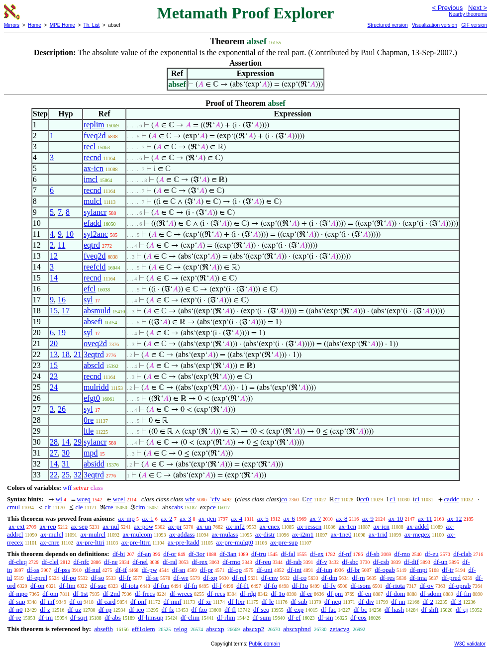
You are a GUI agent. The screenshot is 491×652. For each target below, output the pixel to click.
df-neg (332, 601)
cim (140, 507)
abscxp (215, 629)
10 (70, 234)
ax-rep (47, 526)
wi (59, 499)
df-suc (98, 585)
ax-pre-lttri (90, 542)
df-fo (270, 585)
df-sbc (350, 561)
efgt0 (92, 398)
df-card (106, 601)
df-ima (418, 577)
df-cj (462, 609)
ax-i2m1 (302, 534)
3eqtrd (94, 354)
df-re (14, 617)
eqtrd (92, 245)
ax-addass (182, 534)
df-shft (430, 609)
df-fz (168, 609)
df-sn (179, 569)
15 (54, 310)
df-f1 (242, 585)
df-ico (136, 609)
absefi (93, 321)
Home (34, 25)
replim (94, 124)
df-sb (373, 554)
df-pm (335, 593)
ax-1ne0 (341, 534)
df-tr (448, 569)
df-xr (204, 601)
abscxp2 (254, 629)
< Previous (447, 7)
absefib (103, 629)
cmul (13, 507)
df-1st (80, 593)
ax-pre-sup (284, 542)
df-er (305, 593)
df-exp (295, 609)
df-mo (402, 554)
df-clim (190, 617)
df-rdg (248, 593)
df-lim (67, 585)
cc (309, 499)
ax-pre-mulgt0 (234, 542)
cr (336, 499)
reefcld (94, 267)
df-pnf (138, 601)
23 (54, 376)
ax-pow (143, 526)
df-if (121, 569)
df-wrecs (181, 593)
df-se (152, 577)
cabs (177, 507)
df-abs (112, 617)
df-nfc (81, 561)
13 (54, 354)
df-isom (361, 585)
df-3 (456, 601)
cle (79, 507)
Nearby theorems (468, 14)
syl (88, 299)
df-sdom (430, 593)
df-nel (140, 561)
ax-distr (265, 534)
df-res (387, 577)
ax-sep (79, 526)
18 (66, 354)
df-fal (288, 554)
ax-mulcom (137, 534)
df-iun (324, 569)
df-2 (427, 601)
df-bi (118, 554)
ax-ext (16, 526)
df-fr (125, 577)
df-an (144, 554)
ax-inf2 (235, 526)
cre (109, 507)
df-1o (278, 593)
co (284, 499)
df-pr (206, 569)
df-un (440, 561)
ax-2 (166, 518)
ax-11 (425, 518)
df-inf (47, 601)
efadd (92, 223)
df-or (169, 554)
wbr (190, 499)
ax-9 (368, 518)
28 (54, 442)
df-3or (197, 554)
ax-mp (126, 518)
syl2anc (96, 234)
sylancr (95, 212)
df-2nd (111, 593)
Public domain (264, 644)
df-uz (74, 609)
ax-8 (341, 518)
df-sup (16, 601)
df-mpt (418, 569)
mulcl (92, 201)
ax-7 (315, 518)
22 (54, 474)
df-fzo (199, 609)
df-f (217, 585)
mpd (91, 453)
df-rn (358, 577)
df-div (366, 601)
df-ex (316, 554)
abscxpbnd (297, 629)
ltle (89, 431)
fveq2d (94, 135)
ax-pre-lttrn (136, 542)
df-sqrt (79, 617)
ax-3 (185, 518)
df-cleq (17, 561)
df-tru (258, 554)
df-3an (227, 554)
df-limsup (151, 617)
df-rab (294, 561)
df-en (364, 593)
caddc (451, 499)
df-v (321, 561)
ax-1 (148, 518)
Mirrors (11, 25)
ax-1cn (347, 526)
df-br (353, 569)
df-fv (329, 585)
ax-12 (454, 518)
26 (62, 409)
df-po (69, 577)
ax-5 (263, 518)
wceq (84, 499)
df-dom (395, 593)
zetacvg (340, 629)
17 (66, 310)
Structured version (387, 25)
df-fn (190, 585)
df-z (45, 609)
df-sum (261, 617)
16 (62, 299)
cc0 (364, 499)
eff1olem (143, 629)
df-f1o (300, 585)
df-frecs (145, 593)
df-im (45, 617)
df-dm (329, 577)
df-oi (76, 601)
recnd (92, 157)
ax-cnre (49, 542)
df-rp (104, 609)
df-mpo (17, 593)
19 (62, 332)
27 (54, 453)
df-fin (463, 593)
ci (417, 499)
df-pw (149, 569)
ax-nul (110, 526)
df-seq (261, 609)
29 (78, 442)
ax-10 (396, 518)
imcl (91, 179)
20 (54, 343)
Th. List (92, 25)
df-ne (110, 561)
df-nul (92, 569)
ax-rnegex (417, 534)
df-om (50, 593)
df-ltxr (236, 601)
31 (66, 464)
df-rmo (231, 561)
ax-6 (289, 518)
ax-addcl (417, 526)
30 (66, 453)
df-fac (328, 609)
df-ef (294, 617)
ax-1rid (378, 534)
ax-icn (93, 168)
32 (78, 474)
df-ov (427, 585)
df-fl (230, 609)
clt (47, 507)
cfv (216, 499)
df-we (180, 577)
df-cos (358, 617)
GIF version (474, 25)
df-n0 (15, 609)
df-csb (381, 561)
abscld (94, 365)
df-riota (395, 585)
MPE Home (62, 25)
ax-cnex (270, 526)
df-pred (451, 577)
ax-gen (207, 518)
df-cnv (269, 577)
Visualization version (434, 25)
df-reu (263, 561)
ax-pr (175, 526)
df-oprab (460, 585)
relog (181, 629)
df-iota (130, 585)
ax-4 (236, 518)
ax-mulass (225, 534)
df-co (299, 577)
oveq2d (95, 343)
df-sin (325, 617)
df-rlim (226, 617)
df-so (97, 577)
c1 (392, 499)
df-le (268, 601)
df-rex (200, 561)
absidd (94, 464)
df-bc (360, 609)
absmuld (97, 310)
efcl (90, 288)
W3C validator (470, 644)
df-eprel (37, 577)
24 (54, 387)
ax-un (203, 526)
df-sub (299, 601)
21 (78, 354)
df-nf (344, 554)
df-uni (265, 569)
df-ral (170, 561)
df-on (37, 585)
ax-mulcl (51, 534)
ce (213, 507)
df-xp (210, 577)
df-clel (50, 561)
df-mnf (172, 601)
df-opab (384, 569)
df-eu (431, 554)
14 (54, 278)
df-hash (394, 609)
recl (90, 146)
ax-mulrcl (92, 534)
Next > (477, 7)
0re (89, 420)
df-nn (398, 601)
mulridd (96, 387)
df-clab (462, 554)
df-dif (411, 561)
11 (61, 245)
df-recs (216, 593)
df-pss (62, 569)
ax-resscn (309, 526)
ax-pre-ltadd (183, 542)
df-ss (33, 569)
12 (54, 256)
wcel (119, 499)
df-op (235, 569)
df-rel (239, 577)
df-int (294, 569)
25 (66, 474)
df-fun (161, 585)
